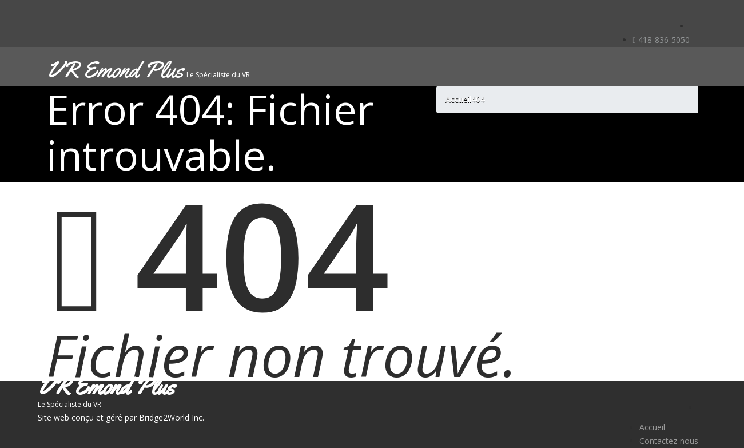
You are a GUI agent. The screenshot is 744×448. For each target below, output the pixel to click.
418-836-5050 (660, 39)
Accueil (652, 427)
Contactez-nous (668, 440)
